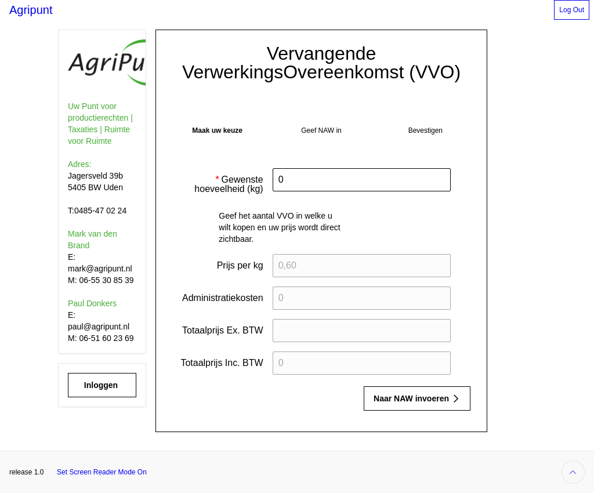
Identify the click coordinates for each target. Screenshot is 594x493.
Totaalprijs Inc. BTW (221, 363)
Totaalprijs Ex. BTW (222, 330)
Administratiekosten (222, 298)
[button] (571, 10)
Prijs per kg (240, 265)
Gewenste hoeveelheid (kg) (228, 188)
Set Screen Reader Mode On (102, 472)
